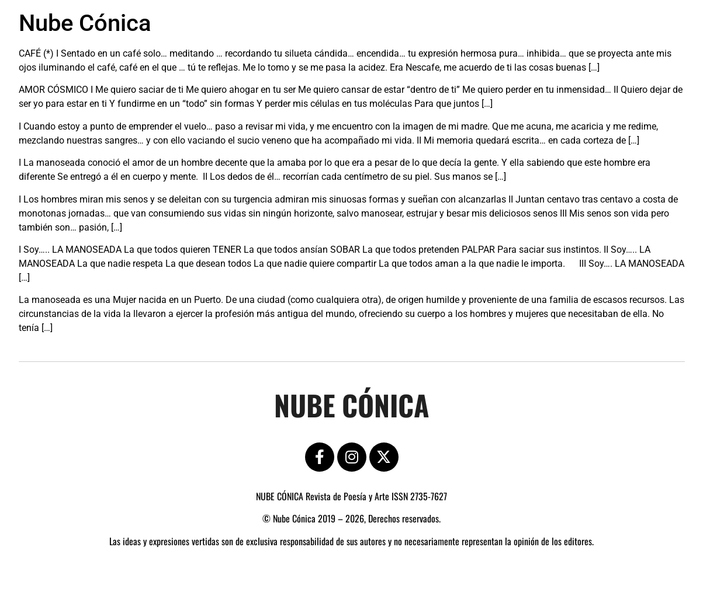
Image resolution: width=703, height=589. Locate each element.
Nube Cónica (85, 23)
